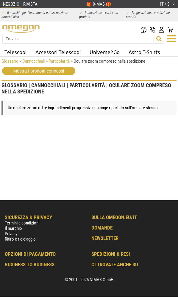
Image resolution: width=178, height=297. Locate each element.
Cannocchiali (33, 61)
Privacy (11, 233)
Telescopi (15, 52)
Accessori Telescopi (58, 52)
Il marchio (13, 228)
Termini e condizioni (22, 223)
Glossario (9, 61)
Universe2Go (105, 52)
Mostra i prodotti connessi (38, 70)
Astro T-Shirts (144, 52)
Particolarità (59, 61)
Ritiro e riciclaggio (20, 239)
